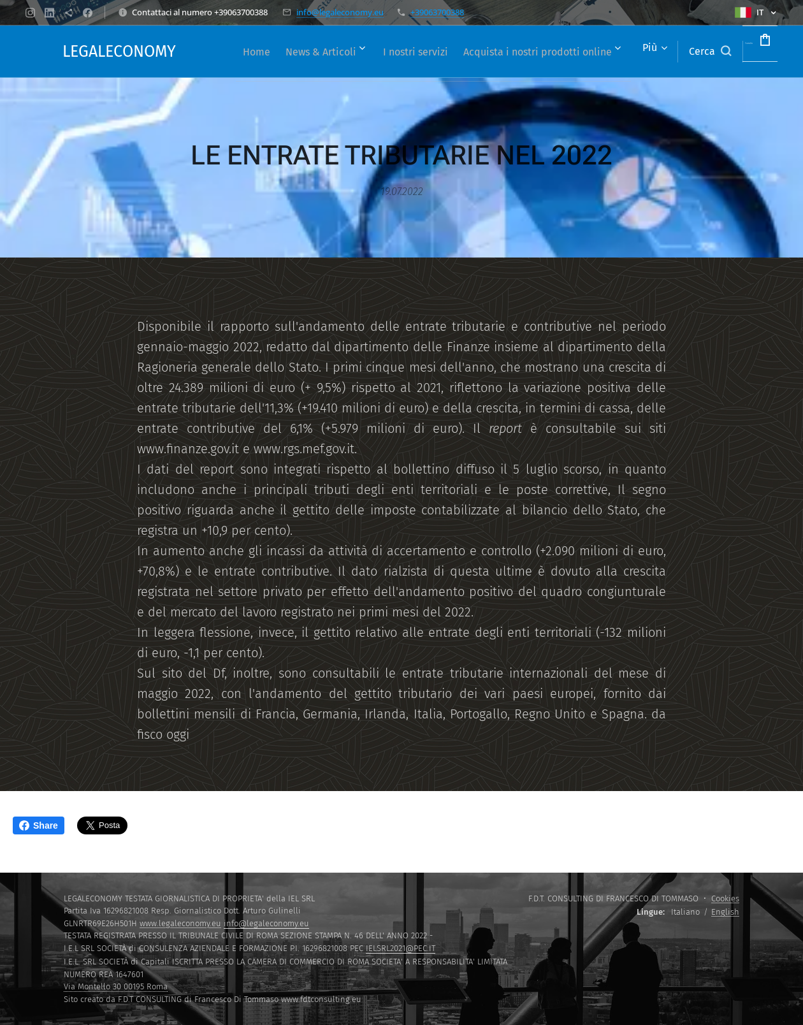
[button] (671, 51)
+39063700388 (437, 12)
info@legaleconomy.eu (340, 12)
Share (38, 825)
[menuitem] (377, 51)
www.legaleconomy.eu (180, 923)
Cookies (725, 898)
